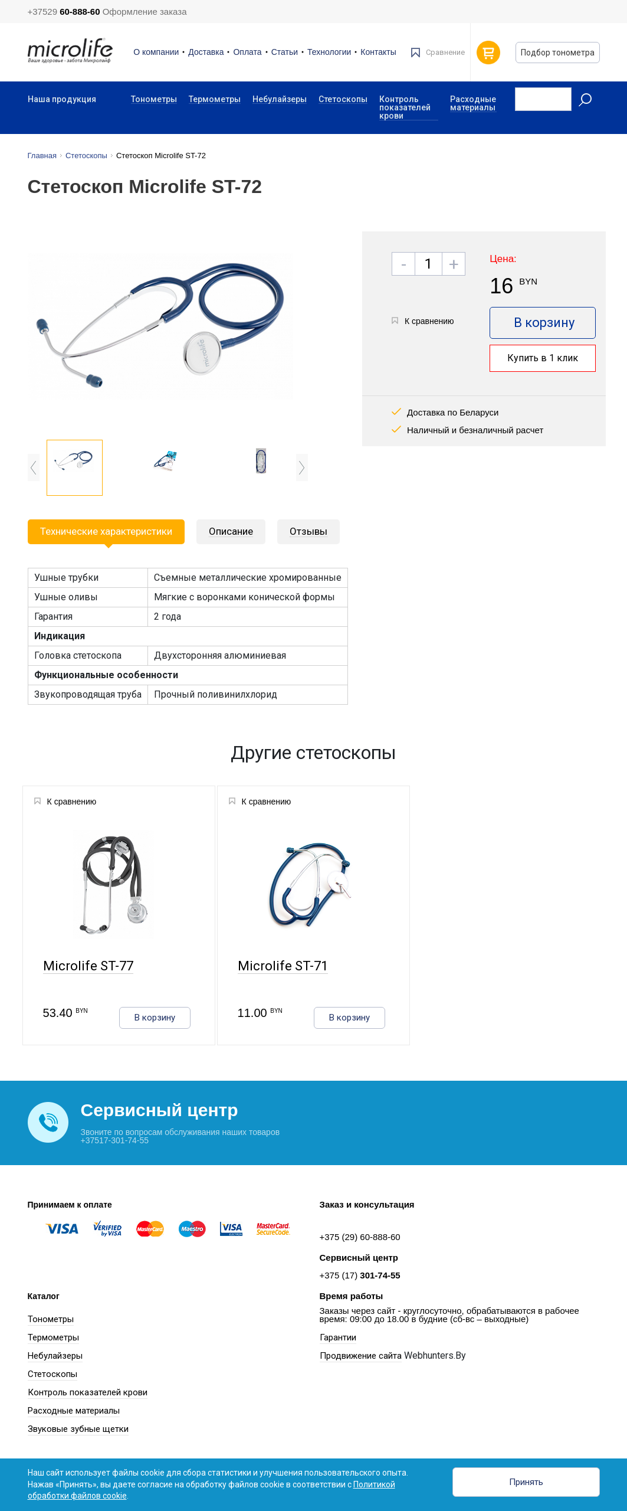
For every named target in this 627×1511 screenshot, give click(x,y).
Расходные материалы (473, 103)
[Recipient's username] (543, 99)
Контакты (378, 52)
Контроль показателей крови (405, 107)
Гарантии (338, 1337)
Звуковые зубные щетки (78, 1429)
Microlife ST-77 (87, 966)
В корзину (544, 322)
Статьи (284, 52)
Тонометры (154, 99)
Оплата (247, 52)
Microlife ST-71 (282, 966)
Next (302, 467)
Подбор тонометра (558, 52)
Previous (34, 467)
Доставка (206, 52)
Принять (526, 1482)
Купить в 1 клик (542, 358)
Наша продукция (62, 99)
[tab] (230, 531)
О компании (156, 52)
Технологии (329, 52)
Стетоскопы (343, 99)
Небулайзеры (279, 99)
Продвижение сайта (361, 1355)
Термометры (215, 99)
